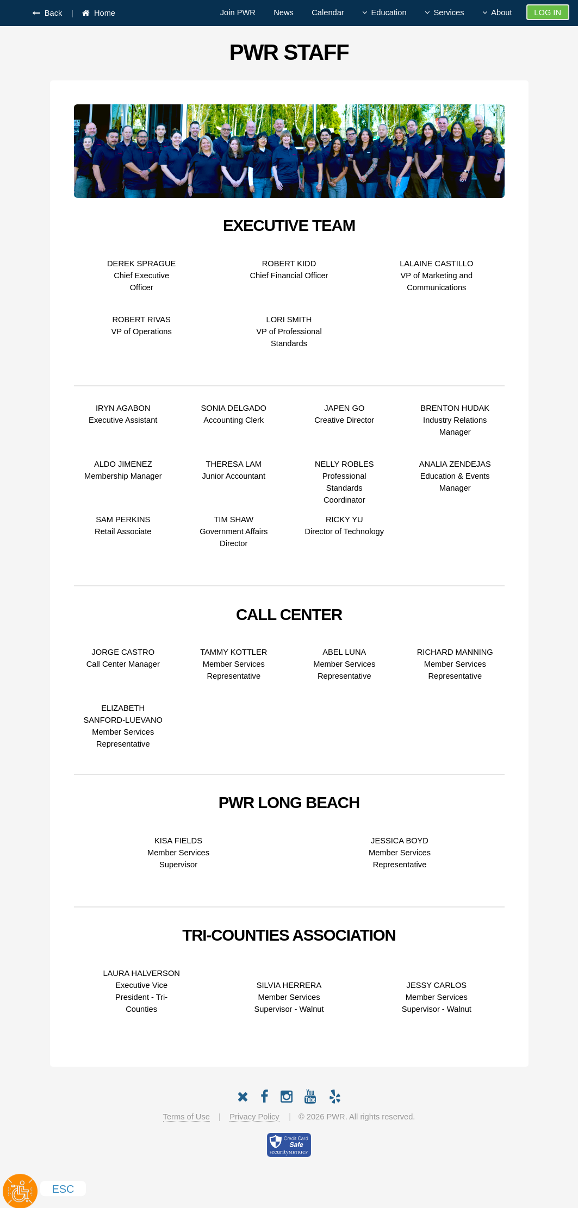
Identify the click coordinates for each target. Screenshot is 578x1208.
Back (51, 13)
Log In (547, 12)
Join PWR (238, 12)
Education (388, 12)
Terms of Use (186, 1116)
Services (448, 12)
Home (102, 13)
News (284, 12)
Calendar (328, 12)
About (501, 12)
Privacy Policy (254, 1116)
